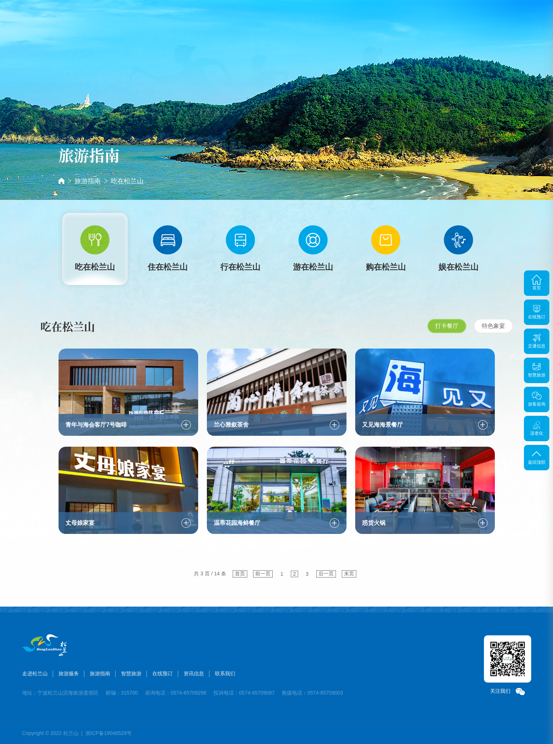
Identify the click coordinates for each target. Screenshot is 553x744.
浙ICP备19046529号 (108, 733)
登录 (518, 18)
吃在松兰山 (127, 181)
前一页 (263, 573)
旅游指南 (258, 27)
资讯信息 (367, 26)
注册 (533, 18)
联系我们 (404, 26)
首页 (149, 18)
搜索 (478, 18)
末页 (349, 573)
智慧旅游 (294, 26)
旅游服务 (222, 26)
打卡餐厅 (446, 326)
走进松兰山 (185, 31)
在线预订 (331, 26)
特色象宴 (493, 326)
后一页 (326, 573)
